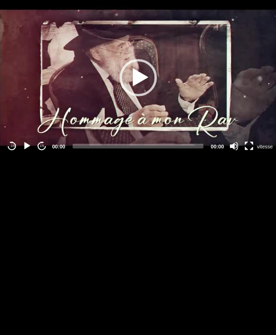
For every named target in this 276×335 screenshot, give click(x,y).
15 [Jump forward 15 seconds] (42, 146)
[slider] (138, 146)
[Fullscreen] (249, 146)
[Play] (27, 146)
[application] (138, 77)
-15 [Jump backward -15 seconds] (12, 146)
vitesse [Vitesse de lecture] (265, 146)
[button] (138, 77)
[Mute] (234, 146)
